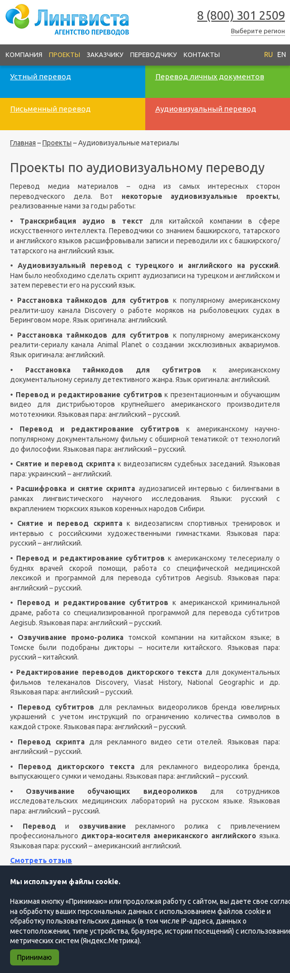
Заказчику (105, 54)
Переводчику (153, 54)
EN (281, 54)
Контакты (202, 54)
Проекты (64, 54)
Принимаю (34, 957)
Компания (24, 54)
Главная (23, 143)
